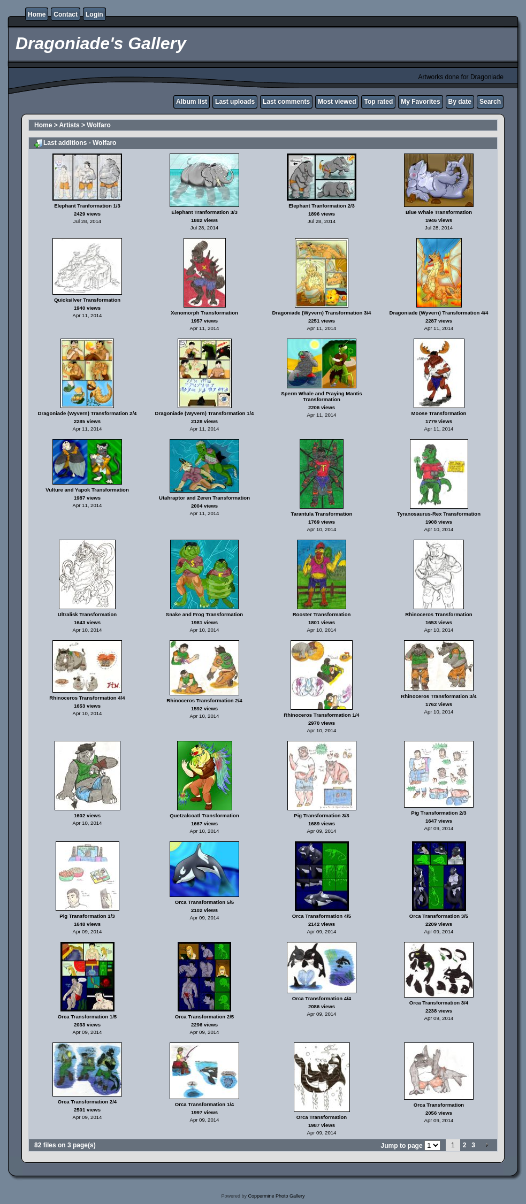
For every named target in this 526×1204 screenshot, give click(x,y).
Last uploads (235, 101)
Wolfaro (98, 125)
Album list (191, 101)
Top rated (378, 101)
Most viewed (337, 101)
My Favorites (420, 101)
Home (36, 14)
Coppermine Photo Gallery (276, 1196)
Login (94, 14)
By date (459, 101)
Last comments (286, 101)
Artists (69, 125)
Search (490, 101)
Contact (66, 14)
